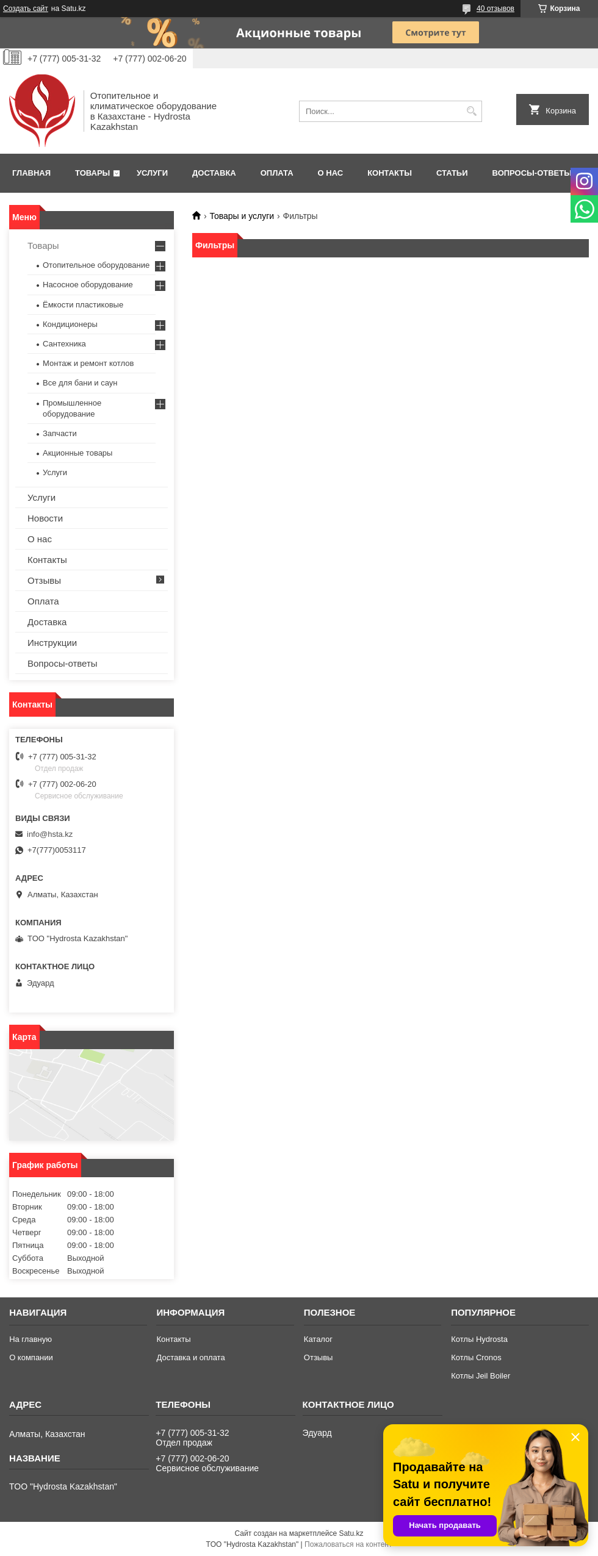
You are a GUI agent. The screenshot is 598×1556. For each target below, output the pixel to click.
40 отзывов (495, 8)
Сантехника (64, 343)
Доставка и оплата (190, 1357)
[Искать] (471, 111)
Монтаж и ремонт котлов (88, 363)
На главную (30, 1339)
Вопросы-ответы (532, 172)
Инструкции (52, 642)
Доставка (214, 172)
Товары (92, 172)
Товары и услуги (241, 216)
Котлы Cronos (476, 1357)
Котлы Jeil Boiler (480, 1375)
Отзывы (44, 580)
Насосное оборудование (88, 284)
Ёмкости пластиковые (83, 304)
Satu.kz (351, 1533)
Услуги (152, 172)
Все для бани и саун (80, 382)
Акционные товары (77, 452)
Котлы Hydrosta (479, 1339)
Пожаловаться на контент (348, 1544)
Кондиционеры (70, 324)
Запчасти (60, 433)
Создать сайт (25, 8)
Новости (45, 518)
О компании (31, 1357)
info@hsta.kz (50, 834)
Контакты (389, 172)
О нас (331, 172)
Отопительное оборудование (96, 265)
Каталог (318, 1339)
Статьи (452, 172)
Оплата (277, 172)
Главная (31, 172)
